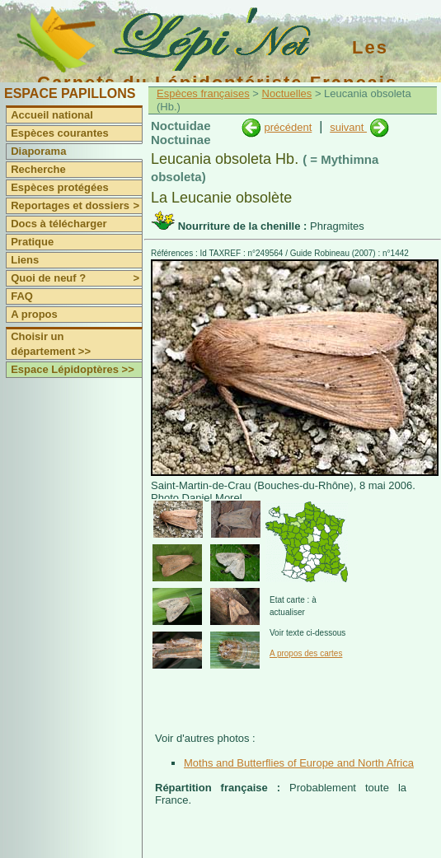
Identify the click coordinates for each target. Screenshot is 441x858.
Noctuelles (287, 93)
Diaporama (38, 151)
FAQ (22, 296)
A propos (34, 314)
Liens (25, 260)
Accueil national (52, 115)
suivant (348, 127)
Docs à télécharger (58, 223)
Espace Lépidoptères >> (72, 369)
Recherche (38, 169)
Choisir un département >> (51, 343)
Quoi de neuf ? (76, 278)
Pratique (32, 241)
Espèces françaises (203, 93)
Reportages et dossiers (76, 205)
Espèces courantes (60, 133)
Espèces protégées (60, 187)
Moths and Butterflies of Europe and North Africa (299, 763)
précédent (288, 127)
